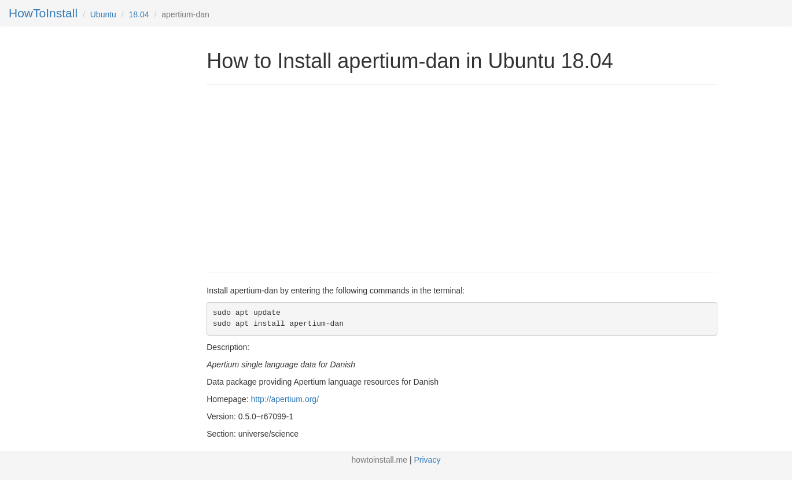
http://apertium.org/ (285, 399)
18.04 (139, 14)
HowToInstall (43, 13)
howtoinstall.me (380, 459)
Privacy (427, 459)
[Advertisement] (304, 177)
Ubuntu (103, 14)
